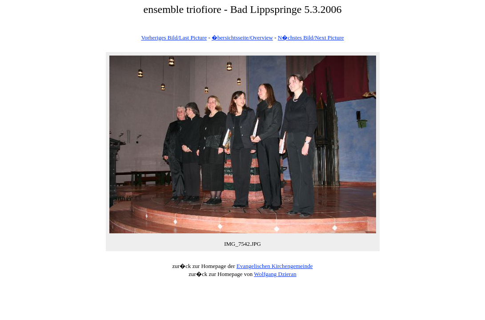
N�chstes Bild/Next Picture (311, 37)
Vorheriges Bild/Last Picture (174, 37)
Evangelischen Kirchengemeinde (274, 266)
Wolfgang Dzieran (275, 274)
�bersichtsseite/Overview (242, 37)
